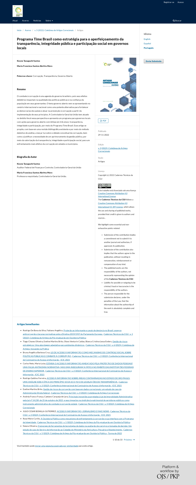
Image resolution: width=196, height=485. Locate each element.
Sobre (48, 20)
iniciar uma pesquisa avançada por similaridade (56, 446)
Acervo (25, 20)
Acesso (181, 2)
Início (19, 30)
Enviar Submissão (153, 61)
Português (149, 48)
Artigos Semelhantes (28, 324)
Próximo (128, 439)
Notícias (37, 20)
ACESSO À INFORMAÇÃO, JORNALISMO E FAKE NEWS (83, 411)
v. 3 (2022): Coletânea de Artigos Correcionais (54, 30)
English (147, 39)
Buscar (177, 20)
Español (147, 43)
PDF (104, 121)
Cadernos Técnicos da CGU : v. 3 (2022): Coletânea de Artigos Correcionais (85, 393)
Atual (15, 20)
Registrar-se (169, 2)
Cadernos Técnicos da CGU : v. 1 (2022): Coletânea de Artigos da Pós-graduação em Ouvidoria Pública (83, 422)
